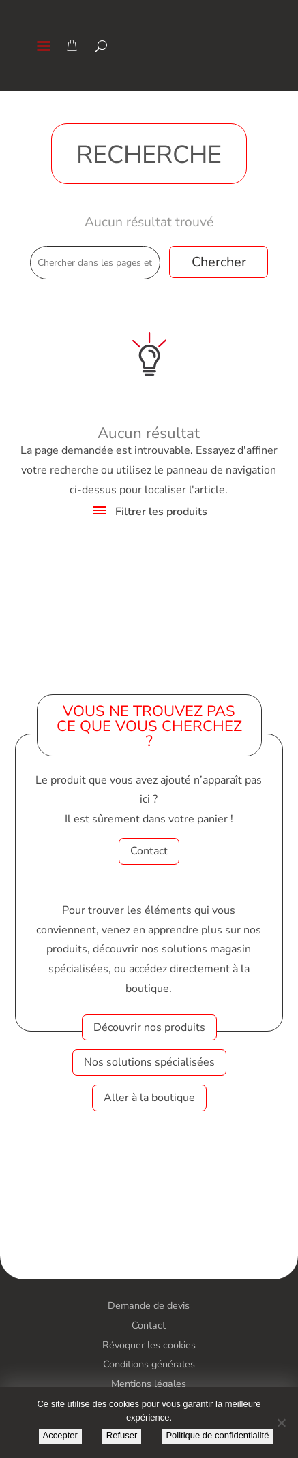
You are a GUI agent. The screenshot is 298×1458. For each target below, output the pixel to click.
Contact (149, 850)
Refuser (122, 1436)
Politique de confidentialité (217, 1436)
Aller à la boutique (149, 1097)
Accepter (60, 1436)
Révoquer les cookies (149, 1345)
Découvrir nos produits (149, 1027)
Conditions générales (149, 1364)
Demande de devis (149, 1305)
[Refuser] (281, 1422)
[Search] (101, 46)
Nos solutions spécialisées (149, 1062)
